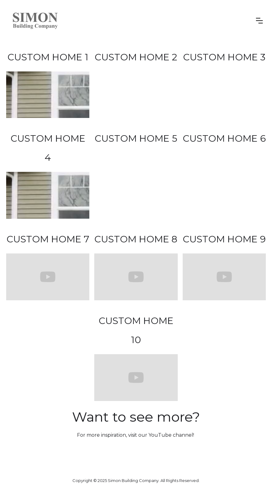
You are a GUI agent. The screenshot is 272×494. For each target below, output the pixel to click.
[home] (35, 21)
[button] (259, 20)
